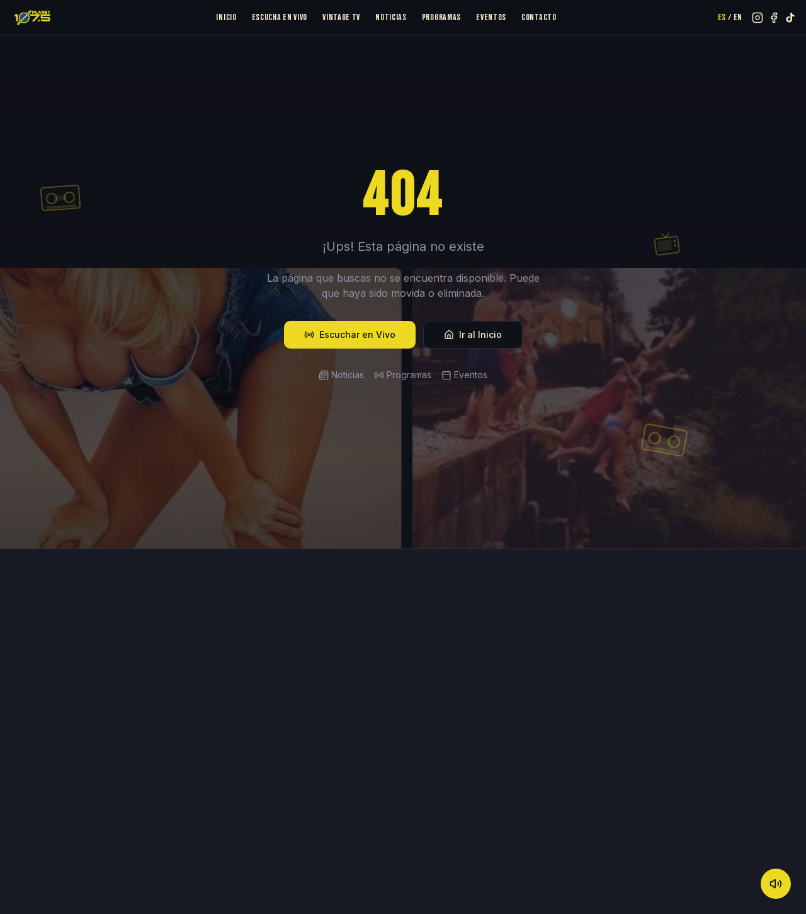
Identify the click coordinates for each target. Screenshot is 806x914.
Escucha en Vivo (280, 17)
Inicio (226, 17)
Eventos (491, 17)
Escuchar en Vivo (349, 334)
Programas (441, 17)
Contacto (539, 17)
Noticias (391, 17)
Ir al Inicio (473, 334)
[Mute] (776, 884)
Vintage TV (341, 17)
